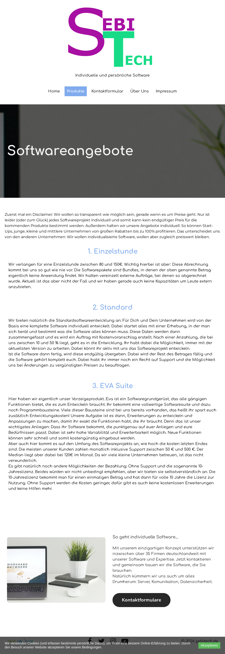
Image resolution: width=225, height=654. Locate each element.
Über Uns (139, 91)
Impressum (166, 91)
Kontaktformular (107, 91)
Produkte (75, 91)
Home (54, 91)
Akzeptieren (209, 645)
